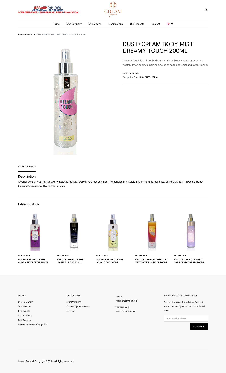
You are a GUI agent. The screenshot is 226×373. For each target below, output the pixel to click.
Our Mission (95, 23)
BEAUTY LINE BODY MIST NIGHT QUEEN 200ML (71, 261)
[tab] (27, 166)
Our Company (74, 23)
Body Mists (30, 34)
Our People (24, 311)
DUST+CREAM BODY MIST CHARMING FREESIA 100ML (33, 261)
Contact (155, 23)
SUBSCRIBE (199, 326)
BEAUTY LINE (63, 256)
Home (56, 23)
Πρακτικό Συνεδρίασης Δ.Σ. (33, 324)
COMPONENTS (27, 166)
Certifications (116, 23)
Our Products (137, 23)
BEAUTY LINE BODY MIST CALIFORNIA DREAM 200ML (189, 261)
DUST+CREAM (151, 77)
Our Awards (24, 320)
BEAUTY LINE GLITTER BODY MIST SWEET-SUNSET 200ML (151, 261)
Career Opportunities (78, 306)
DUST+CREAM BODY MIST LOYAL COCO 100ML (110, 261)
